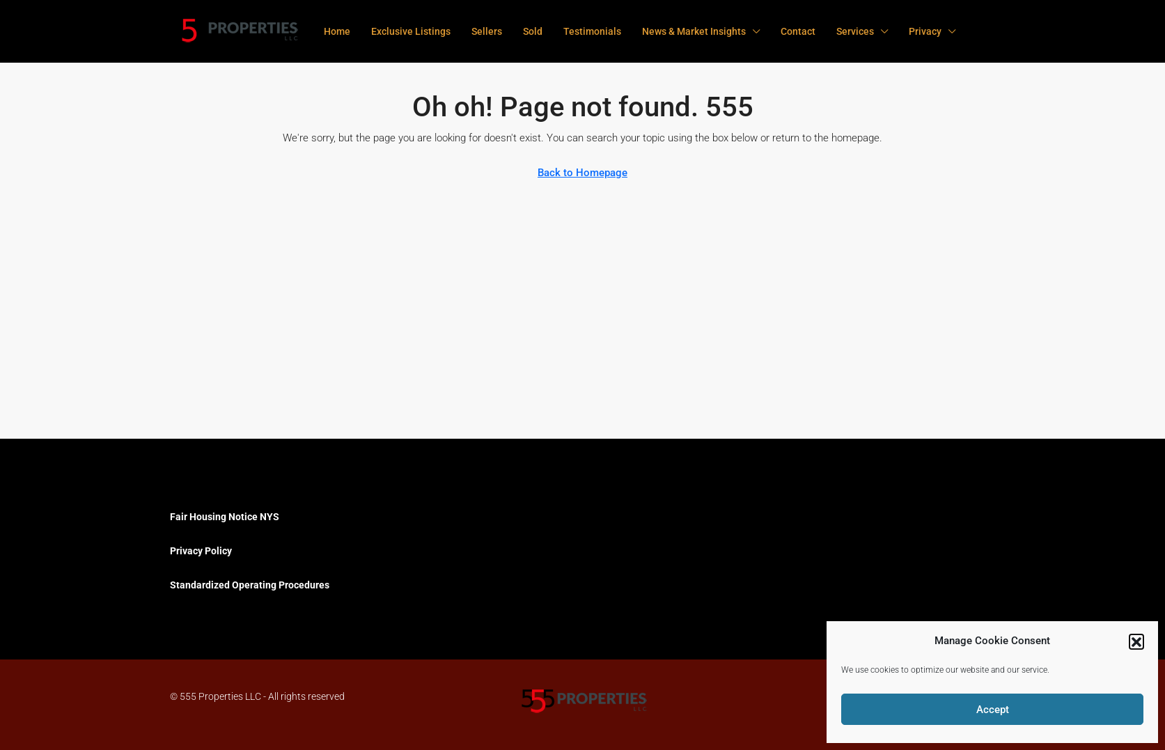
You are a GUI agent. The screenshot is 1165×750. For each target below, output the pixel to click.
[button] (1136, 641)
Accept (992, 709)
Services (855, 31)
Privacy (925, 31)
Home (337, 31)
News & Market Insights (694, 31)
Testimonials (592, 31)
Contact (798, 31)
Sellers (486, 31)
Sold (532, 31)
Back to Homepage (582, 172)
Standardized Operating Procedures (249, 585)
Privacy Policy (201, 550)
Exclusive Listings (411, 31)
